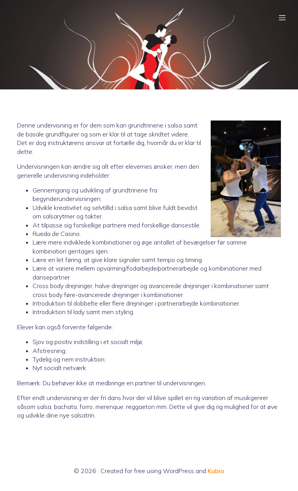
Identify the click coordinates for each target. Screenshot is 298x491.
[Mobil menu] (282, 17)
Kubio (216, 471)
